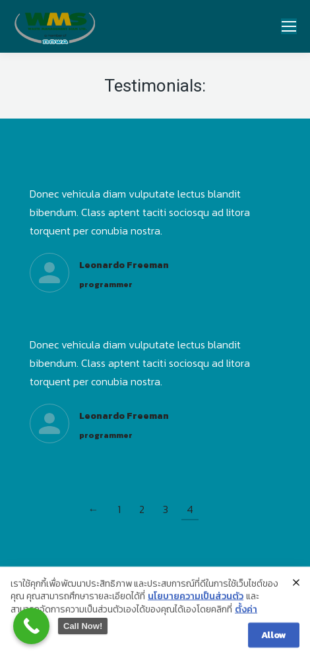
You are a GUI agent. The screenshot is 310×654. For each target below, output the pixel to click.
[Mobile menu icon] (289, 26)
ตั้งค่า (246, 617)
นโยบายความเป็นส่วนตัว (195, 605)
